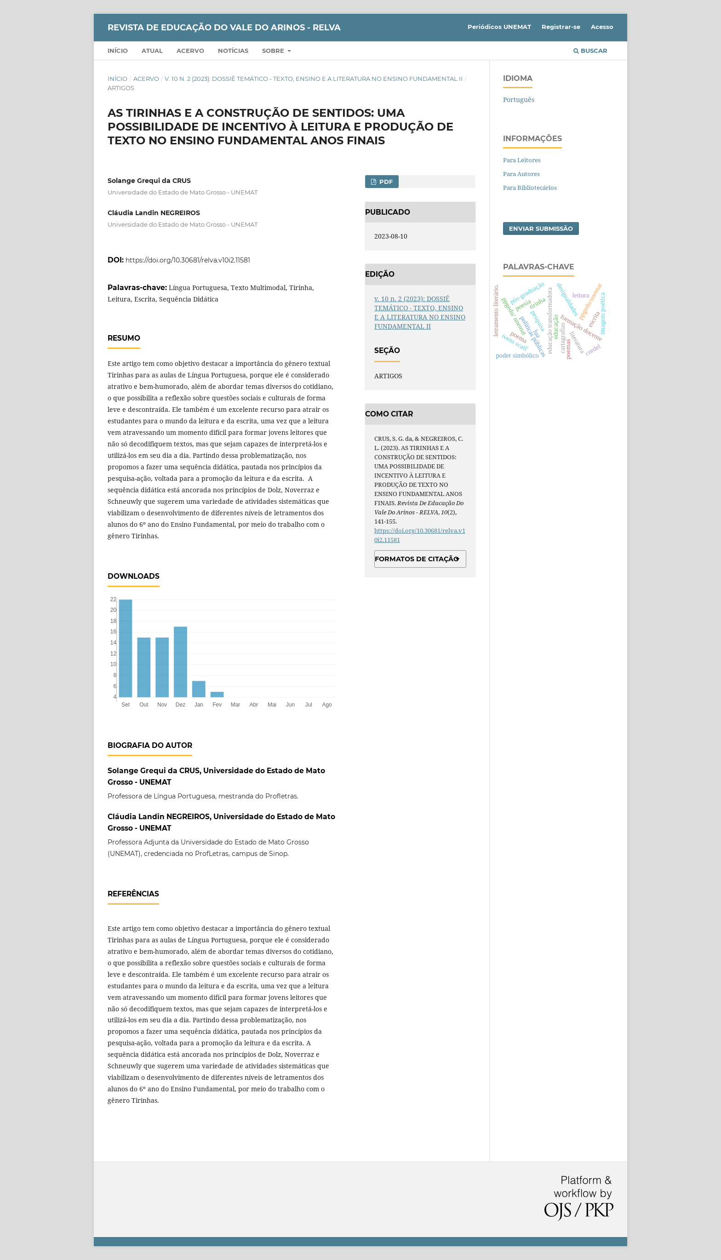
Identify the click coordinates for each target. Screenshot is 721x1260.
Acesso (602, 26)
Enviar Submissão (541, 228)
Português (518, 99)
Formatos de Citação (417, 559)
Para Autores (521, 174)
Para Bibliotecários (530, 187)
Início (118, 50)
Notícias (233, 50)
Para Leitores (522, 160)
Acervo (190, 50)
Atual (152, 50)
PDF (385, 181)
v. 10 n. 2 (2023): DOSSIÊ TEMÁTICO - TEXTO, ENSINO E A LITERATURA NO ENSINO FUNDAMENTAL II (314, 78)
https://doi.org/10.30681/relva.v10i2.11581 (188, 260)
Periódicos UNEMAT (499, 26)
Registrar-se (561, 26)
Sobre (274, 50)
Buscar (590, 50)
